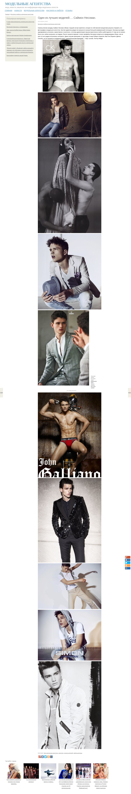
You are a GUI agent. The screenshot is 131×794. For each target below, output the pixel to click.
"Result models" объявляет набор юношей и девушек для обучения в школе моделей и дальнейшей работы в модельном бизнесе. (20, 50)
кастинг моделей (68, 753)
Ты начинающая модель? (31, 780)
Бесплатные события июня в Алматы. (48, 780)
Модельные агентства (28, 4)
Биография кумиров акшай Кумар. (17, 55)
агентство (60, 753)
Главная (8, 10)
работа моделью (77, 753)
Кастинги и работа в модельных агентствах (22, 14)
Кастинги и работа (54, 10)
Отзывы (68, 10)
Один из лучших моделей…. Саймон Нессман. (67, 17)
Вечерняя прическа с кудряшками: (17, 27)
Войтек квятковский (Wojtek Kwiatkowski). (19, 35)
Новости (18, 10)
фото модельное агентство (51, 753)
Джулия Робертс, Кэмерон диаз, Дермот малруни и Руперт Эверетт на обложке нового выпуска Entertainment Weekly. (100, 784)
